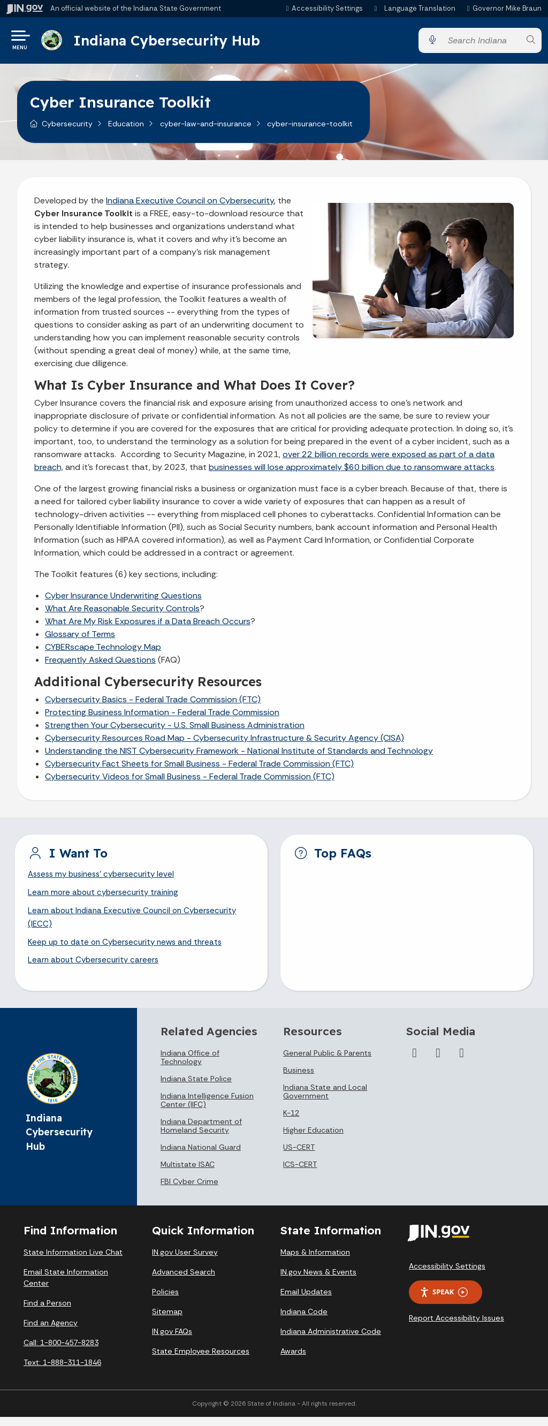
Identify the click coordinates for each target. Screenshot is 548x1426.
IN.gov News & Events (318, 1281)
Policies (165, 1301)
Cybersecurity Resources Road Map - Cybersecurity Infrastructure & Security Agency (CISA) (224, 742)
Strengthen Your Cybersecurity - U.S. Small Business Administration (175, 729)
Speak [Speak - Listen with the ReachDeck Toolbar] (444, 1301)
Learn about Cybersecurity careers (96, 969)
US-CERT (299, 1156)
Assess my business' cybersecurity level (105, 879)
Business (298, 1079)
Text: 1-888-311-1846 (62, 1371)
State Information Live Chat (73, 1261)
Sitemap (167, 1320)
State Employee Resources (200, 1360)
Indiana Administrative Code (330, 1340)
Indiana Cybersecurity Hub (170, 42)
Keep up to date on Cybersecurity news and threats (130, 950)
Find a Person (47, 1312)
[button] (323, 8)
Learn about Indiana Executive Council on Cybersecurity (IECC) (137, 924)
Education (126, 128)
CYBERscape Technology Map (103, 651)
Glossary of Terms (80, 638)
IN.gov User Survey (185, 1261)
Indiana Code (304, 1320)
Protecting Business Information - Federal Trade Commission (162, 716)
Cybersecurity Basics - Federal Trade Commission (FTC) (153, 703)
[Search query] (481, 42)
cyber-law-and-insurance (206, 128)
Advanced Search (183, 1281)
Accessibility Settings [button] (447, 1275)
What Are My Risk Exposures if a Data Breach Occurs (147, 625)
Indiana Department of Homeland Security (201, 1135)
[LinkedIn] (461, 1062)
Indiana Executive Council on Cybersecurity (190, 204)
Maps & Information (315, 1261)
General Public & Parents (327, 1062)
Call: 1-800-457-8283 (61, 1351)
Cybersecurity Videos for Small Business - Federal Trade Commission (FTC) (189, 780)
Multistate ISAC (188, 1173)
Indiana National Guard (201, 1156)
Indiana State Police (196, 1088)
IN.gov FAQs (172, 1340)
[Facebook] (414, 1062)
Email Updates (306, 1301)
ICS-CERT (300, 1173)
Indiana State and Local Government (325, 1100)
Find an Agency (51, 1332)
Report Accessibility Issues (456, 1327)
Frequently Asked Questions (100, 664)
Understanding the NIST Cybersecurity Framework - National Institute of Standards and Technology (239, 755)
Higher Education (313, 1139)
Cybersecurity (67, 128)
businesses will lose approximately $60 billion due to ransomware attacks (351, 471)
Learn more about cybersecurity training (106, 898)
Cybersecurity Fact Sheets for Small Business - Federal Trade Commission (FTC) (199, 767)
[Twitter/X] (438, 1062)
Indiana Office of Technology (190, 1066)
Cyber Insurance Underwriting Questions (123, 599)
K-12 (291, 1122)
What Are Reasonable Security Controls (122, 612)
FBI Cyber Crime (189, 1190)
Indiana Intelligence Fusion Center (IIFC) (207, 1109)
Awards (293, 1360)
